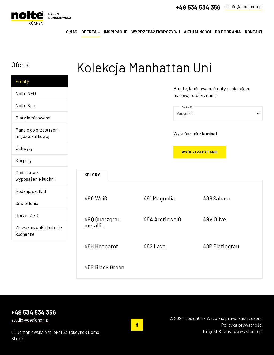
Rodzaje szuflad (31, 191)
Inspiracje (115, 31)
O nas (71, 31)
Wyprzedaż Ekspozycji (155, 31)
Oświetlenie (27, 203)
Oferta (90, 31)
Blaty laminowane (33, 117)
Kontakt (254, 31)
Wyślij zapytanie (199, 151)
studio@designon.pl (243, 6)
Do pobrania (228, 31)
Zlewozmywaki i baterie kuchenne (39, 230)
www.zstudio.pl (248, 331)
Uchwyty (24, 148)
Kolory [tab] (92, 174)
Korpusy (24, 160)
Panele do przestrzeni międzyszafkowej (37, 133)
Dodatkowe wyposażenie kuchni (35, 176)
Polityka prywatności (242, 324)
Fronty (22, 81)
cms (227, 331)
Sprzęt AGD (27, 215)
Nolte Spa (25, 105)
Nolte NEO (26, 93)
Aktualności (197, 31)
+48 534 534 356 (198, 7)
